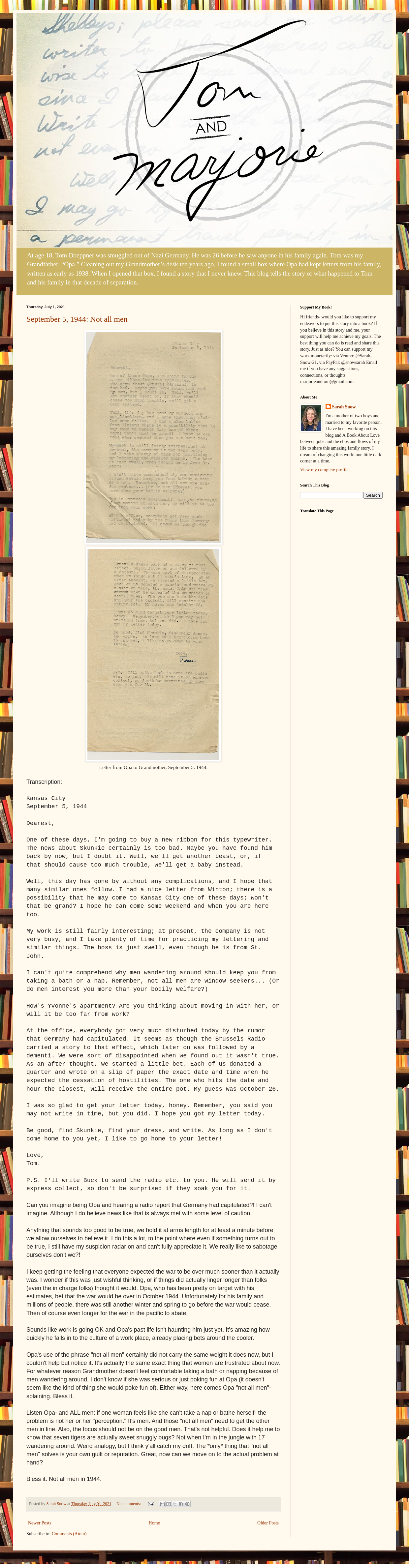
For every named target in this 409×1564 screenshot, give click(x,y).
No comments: (129, 1503)
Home (154, 1522)
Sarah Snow (344, 406)
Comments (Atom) (69, 1533)
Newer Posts (39, 1522)
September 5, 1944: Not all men (77, 319)
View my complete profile (324, 469)
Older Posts (268, 1522)
